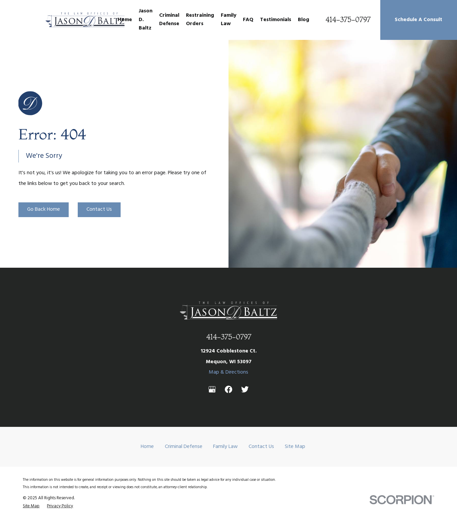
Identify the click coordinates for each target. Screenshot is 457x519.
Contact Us (99, 209)
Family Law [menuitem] (228, 19)
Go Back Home (43, 209)
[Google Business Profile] (212, 389)
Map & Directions (228, 372)
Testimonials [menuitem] (275, 19)
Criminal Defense (183, 446)
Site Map (295, 446)
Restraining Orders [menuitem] (200, 19)
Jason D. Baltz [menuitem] (145, 19)
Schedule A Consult (418, 20)
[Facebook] (228, 389)
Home (147, 446)
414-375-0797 (348, 19)
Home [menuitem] (125, 19)
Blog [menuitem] (303, 19)
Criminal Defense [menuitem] (169, 19)
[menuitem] (31, 506)
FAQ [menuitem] (248, 19)
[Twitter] (245, 389)
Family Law (225, 446)
